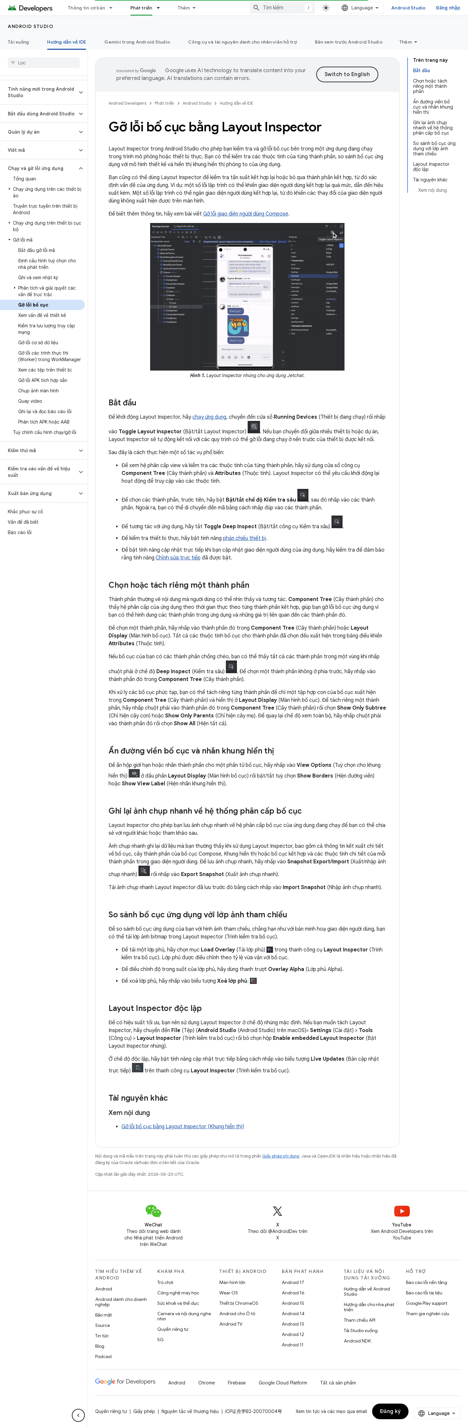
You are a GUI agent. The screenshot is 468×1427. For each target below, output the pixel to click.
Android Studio (429, 8)
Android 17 (293, 1282)
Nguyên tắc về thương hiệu (190, 1411)
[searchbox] (44, 63)
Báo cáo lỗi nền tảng (426, 1282)
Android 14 (293, 1313)
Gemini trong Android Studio (137, 42)
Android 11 (293, 1345)
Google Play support (426, 1303)
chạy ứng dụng (209, 417)
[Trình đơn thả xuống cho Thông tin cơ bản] (114, 8)
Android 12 (293, 1334)
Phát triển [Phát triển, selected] (141, 8)
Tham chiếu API (359, 1320)
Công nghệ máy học (178, 1293)
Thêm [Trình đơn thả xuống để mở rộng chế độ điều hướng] (184, 8)
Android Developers (127, 103)
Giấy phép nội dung (280, 1156)
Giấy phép (144, 1411)
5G (160, 1339)
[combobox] (302, 8)
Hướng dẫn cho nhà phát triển (369, 1307)
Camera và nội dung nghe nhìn (184, 1316)
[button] (38, 92)
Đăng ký (390, 1411)
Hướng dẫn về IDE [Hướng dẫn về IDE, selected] (66, 42)
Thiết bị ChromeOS (238, 1303)
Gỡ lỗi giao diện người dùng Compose (245, 214)
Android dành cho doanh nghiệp (121, 1301)
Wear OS (228, 1293)
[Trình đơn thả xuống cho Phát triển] (161, 8)
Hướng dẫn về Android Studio (367, 1291)
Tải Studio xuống (361, 1330)
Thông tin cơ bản (86, 8)
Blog (99, 1346)
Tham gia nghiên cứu (427, 1313)
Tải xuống (18, 42)
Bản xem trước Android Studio (349, 42)
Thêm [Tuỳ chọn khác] (405, 42)
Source (102, 1325)
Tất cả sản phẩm (338, 1383)
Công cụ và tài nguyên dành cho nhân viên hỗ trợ (242, 42)
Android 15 (293, 1303)
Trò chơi (165, 1282)
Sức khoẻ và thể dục (178, 1303)
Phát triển (164, 103)
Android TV (230, 1324)
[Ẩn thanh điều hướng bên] (78, 1415)
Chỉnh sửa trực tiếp (178, 558)
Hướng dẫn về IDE (236, 103)
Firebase (237, 1383)
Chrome (206, 1383)
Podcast (103, 1356)
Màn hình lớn (232, 1282)
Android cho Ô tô (237, 1313)
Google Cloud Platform (283, 1383)
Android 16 (293, 1293)
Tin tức (102, 1336)
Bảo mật (103, 1315)
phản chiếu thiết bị (244, 538)
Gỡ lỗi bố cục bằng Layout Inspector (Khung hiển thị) (183, 1126)
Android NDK (357, 1341)
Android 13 (293, 1324)
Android (103, 1289)
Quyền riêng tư (172, 1329)
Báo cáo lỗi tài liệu (424, 1293)
